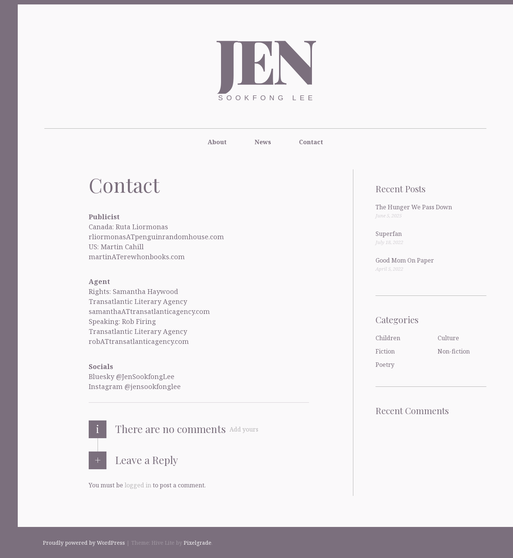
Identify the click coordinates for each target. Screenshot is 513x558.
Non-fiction (454, 351)
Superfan (389, 234)
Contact (311, 142)
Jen (264, 59)
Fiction (385, 351)
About (217, 142)
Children (388, 338)
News (263, 142)
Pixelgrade (197, 542)
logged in (138, 485)
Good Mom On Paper (405, 260)
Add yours (244, 429)
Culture (448, 338)
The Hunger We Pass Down (414, 207)
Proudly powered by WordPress (84, 542)
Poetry (385, 365)
